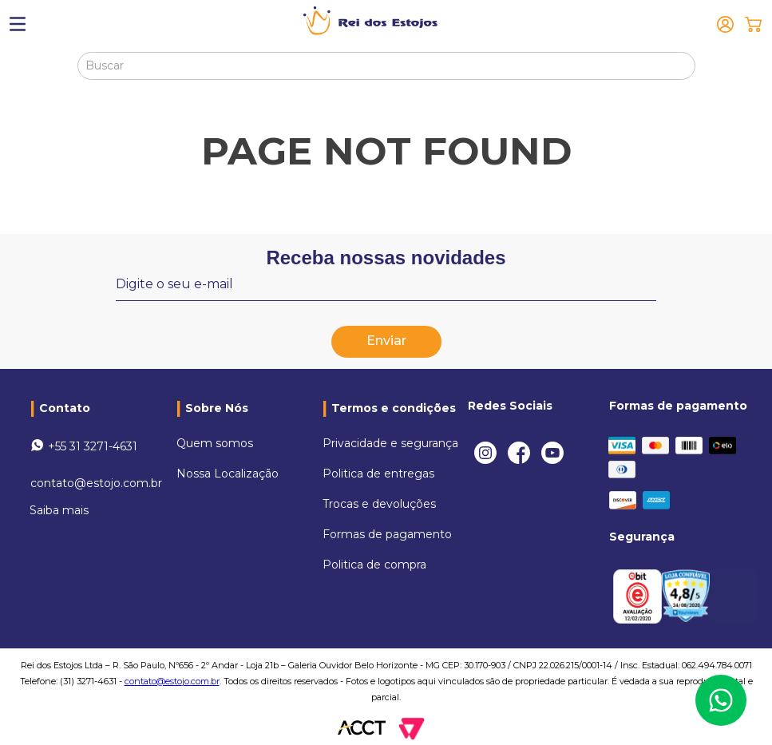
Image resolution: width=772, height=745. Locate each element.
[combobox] (386, 65)
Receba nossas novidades (385, 257)
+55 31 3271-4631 (92, 446)
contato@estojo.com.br (96, 483)
